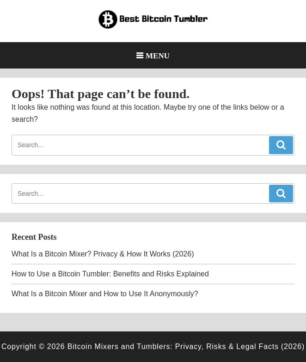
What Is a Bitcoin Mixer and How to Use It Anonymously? (105, 294)
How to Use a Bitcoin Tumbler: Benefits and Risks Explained (110, 274)
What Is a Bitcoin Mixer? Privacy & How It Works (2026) (103, 254)
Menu (158, 55)
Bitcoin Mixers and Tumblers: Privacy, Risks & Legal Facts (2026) (186, 346)
